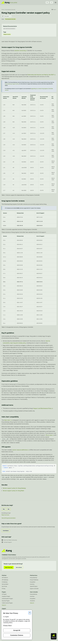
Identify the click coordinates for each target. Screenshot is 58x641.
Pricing (3, 588)
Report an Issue (5, 515)
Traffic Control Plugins (7, 603)
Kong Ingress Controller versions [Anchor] (13, 201)
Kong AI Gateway (34, 579)
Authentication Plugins (7, 598)
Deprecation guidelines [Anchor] (10, 381)
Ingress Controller (34, 588)
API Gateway (5, 579)
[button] (54, 466)
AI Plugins (4, 594)
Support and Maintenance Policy (42, 408)
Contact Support (7, 542)
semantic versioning (20, 50)
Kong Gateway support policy (12, 84)
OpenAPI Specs (33, 586)
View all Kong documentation (9, 518)
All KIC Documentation (9, 28)
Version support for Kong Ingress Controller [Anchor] (17, 47)
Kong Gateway (33, 577)
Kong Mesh (32, 582)
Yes (4, 509)
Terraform (32, 600)
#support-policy (7, 34)
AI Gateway (4, 582)
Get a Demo (19, 567)
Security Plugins (6, 600)
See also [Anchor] (4, 485)
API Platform (5, 577)
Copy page (5, 16)
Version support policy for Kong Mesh (13, 490)
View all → (4, 605)
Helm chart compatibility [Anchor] (10, 417)
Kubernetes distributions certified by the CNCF (40, 74)
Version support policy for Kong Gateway (14, 488)
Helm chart (7, 420)
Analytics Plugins (6, 596)
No (8, 509)
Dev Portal (4, 586)
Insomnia (32, 584)
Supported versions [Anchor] (8, 71)
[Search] (47, 2)
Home (3, 9)
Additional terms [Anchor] (7, 405)
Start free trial (8, 567)
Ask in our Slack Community (9, 540)
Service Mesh (5, 584)
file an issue (49, 435)
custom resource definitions (20, 450)
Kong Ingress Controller (10, 9)
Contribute (6, 530)
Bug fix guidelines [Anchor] (8, 333)
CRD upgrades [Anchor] (6, 447)
